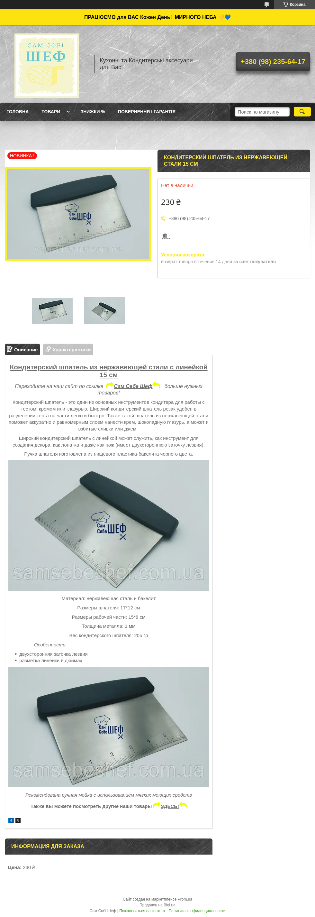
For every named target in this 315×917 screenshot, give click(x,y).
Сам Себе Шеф (137, 386)
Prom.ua (185, 899)
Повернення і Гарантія (147, 111)
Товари (50, 111)
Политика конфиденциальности (196, 911)
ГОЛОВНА (17, 111)
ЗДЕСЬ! (174, 806)
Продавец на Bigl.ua (158, 905)
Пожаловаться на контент (142, 911)
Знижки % (92, 111)
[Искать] (302, 111)
